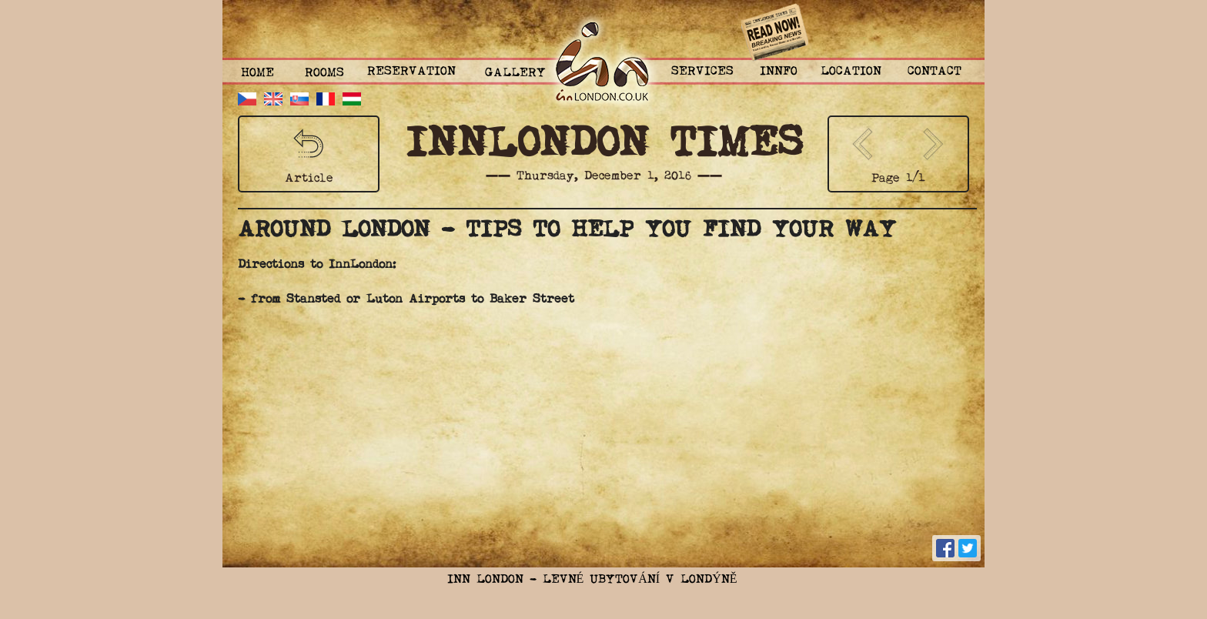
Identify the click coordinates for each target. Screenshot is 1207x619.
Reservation (411, 71)
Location (851, 71)
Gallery (515, 73)
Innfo (778, 71)
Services (702, 71)
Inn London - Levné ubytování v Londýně (592, 580)
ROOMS (324, 73)
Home (257, 73)
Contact (934, 71)
